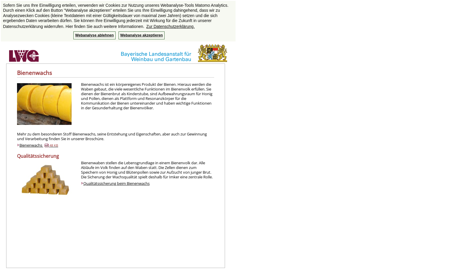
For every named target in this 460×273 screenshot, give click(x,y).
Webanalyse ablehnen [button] (94, 35)
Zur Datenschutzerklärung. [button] (170, 26)
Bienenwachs (38, 145)
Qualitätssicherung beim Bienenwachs (116, 183)
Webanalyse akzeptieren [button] (141, 35)
